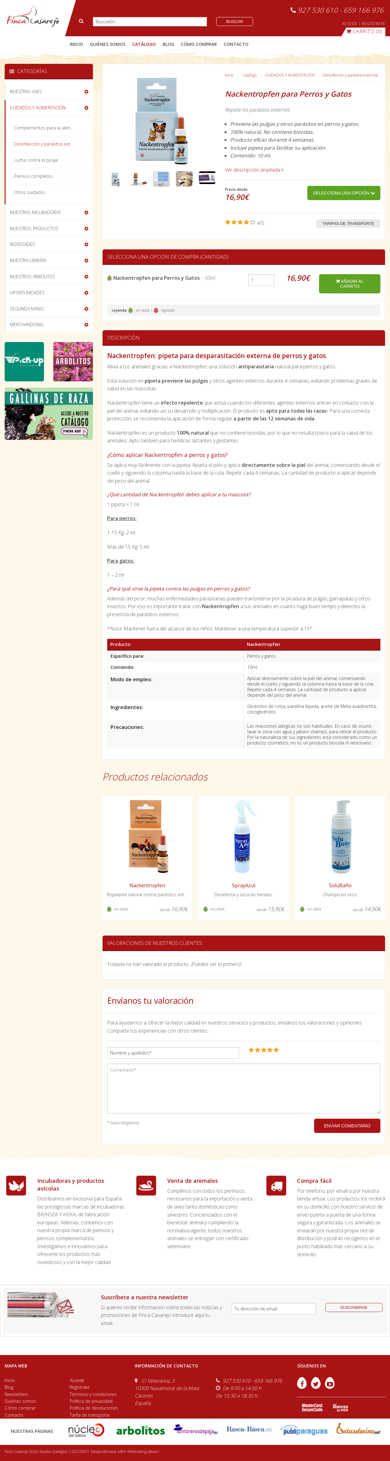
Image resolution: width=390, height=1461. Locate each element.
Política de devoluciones (94, 1408)
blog (168, 44)
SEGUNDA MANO (27, 309)
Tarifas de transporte (348, 223)
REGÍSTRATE (373, 23)
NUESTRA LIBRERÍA (28, 260)
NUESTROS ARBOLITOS (32, 276)
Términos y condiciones (93, 1394)
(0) (364, 31)
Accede (77, 1380)
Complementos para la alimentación (51, 128)
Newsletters (16, 1394)
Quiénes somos (20, 1401)
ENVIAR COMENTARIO (347, 1125)
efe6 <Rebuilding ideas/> (139, 1451)
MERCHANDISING (27, 324)
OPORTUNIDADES (27, 293)
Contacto (14, 1415)
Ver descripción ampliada (254, 169)
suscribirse (353, 1307)
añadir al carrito (349, 284)
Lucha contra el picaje (36, 160)
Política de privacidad (91, 1401)
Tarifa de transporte (90, 1415)
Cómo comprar (20, 1408)
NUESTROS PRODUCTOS (34, 228)
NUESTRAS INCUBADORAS (35, 212)
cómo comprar (199, 44)
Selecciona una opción (344, 193)
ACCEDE (349, 23)
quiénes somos (107, 44)
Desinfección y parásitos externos (350, 75)
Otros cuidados (30, 192)
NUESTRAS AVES (26, 91)
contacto (236, 44)
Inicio (76, 44)
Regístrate (80, 1387)
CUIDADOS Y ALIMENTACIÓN (290, 75)
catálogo (144, 44)
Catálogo (249, 75)
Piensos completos (33, 176)
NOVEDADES (22, 244)
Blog (9, 1387)
